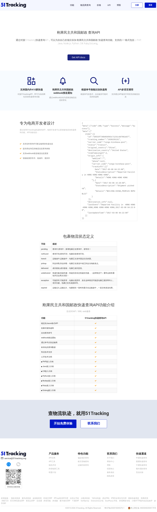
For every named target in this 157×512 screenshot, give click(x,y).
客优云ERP (30, 501)
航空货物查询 (83, 461)
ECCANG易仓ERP (17, 501)
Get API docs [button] (78, 57)
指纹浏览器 (15, 498)
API (109, 5)
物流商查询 (85, 5)
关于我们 (110, 458)
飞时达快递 (96, 498)
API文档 (52, 458)
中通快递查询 (141, 465)
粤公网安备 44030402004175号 (143, 508)
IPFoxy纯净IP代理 (61, 498)
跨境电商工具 (54, 469)
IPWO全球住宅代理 (118, 498)
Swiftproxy (85, 501)
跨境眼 (55, 501)
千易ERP (75, 501)
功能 (72, 5)
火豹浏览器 (85, 498)
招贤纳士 (110, 469)
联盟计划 (52, 472)
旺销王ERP (47, 498)
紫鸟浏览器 (26, 498)
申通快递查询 (141, 458)
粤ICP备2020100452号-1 (114, 508)
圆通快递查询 (141, 461)
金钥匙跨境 (37, 498)
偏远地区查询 (83, 458)
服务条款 (110, 472)
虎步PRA (105, 498)
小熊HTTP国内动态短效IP (142, 501)
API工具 (52, 461)
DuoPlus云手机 (111, 501)
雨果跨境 (144, 498)
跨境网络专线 (124, 501)
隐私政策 (110, 476)
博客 (119, 5)
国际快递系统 (133, 498)
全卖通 (39, 501)
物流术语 (52, 465)
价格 (99, 5)
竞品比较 (139, 472)
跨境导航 (47, 501)
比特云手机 (74, 498)
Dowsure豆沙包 (97, 501)
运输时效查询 (83, 465)
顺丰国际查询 (141, 469)
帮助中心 (110, 461)
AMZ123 (5, 501)
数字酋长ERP (65, 501)
